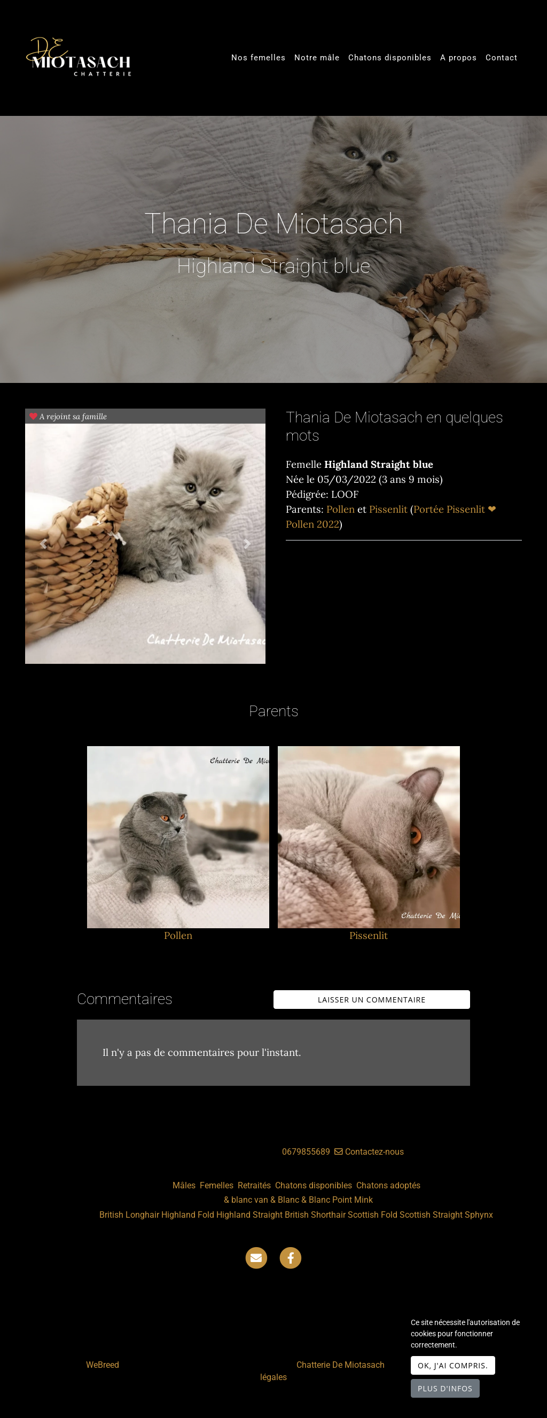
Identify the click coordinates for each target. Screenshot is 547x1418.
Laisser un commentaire (372, 999)
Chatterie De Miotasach (340, 1365)
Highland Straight (249, 1215)
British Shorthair (315, 1215)
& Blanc (284, 1200)
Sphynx (479, 1215)
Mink (363, 1200)
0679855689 (306, 1152)
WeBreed (102, 1365)
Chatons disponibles (390, 57)
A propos (458, 57)
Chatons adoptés (388, 1185)
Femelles (216, 1185)
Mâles (184, 1185)
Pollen (341, 509)
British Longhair (129, 1215)
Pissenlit (389, 509)
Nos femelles (258, 57)
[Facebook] (290, 1257)
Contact (502, 57)
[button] (43, 544)
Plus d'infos (445, 1388)
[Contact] (256, 1257)
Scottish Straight (431, 1215)
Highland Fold (187, 1215)
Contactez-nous (369, 1152)
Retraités (254, 1185)
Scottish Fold (372, 1215)
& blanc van (246, 1200)
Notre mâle (317, 57)
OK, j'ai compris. (453, 1365)
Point (342, 1200)
